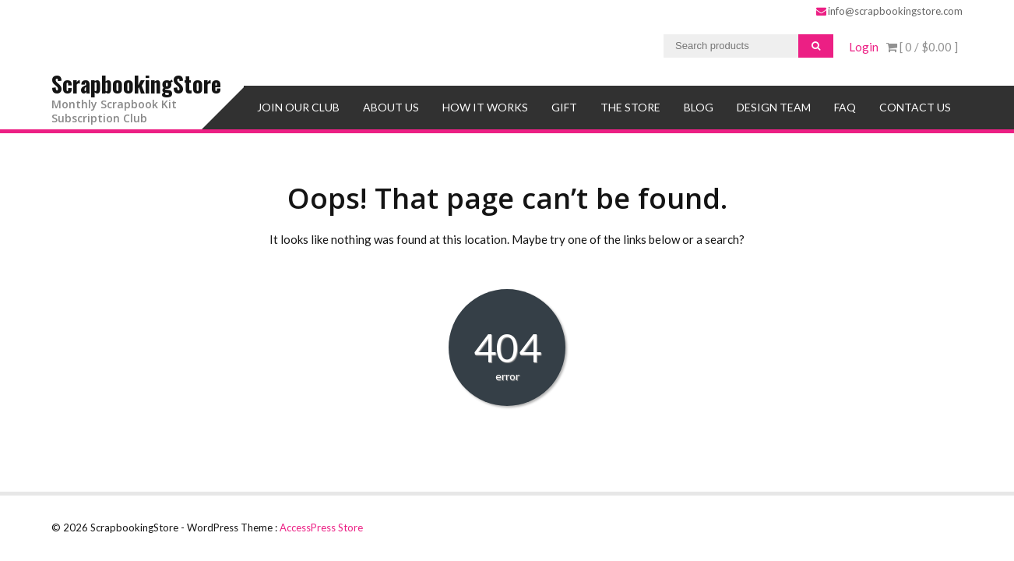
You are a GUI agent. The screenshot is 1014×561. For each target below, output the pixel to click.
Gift (564, 107)
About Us (391, 107)
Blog (698, 107)
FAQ (845, 107)
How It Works (485, 107)
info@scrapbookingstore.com (889, 11)
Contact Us (915, 107)
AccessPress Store (321, 527)
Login (863, 47)
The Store (630, 107)
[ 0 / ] (922, 47)
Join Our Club (298, 107)
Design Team (774, 107)
